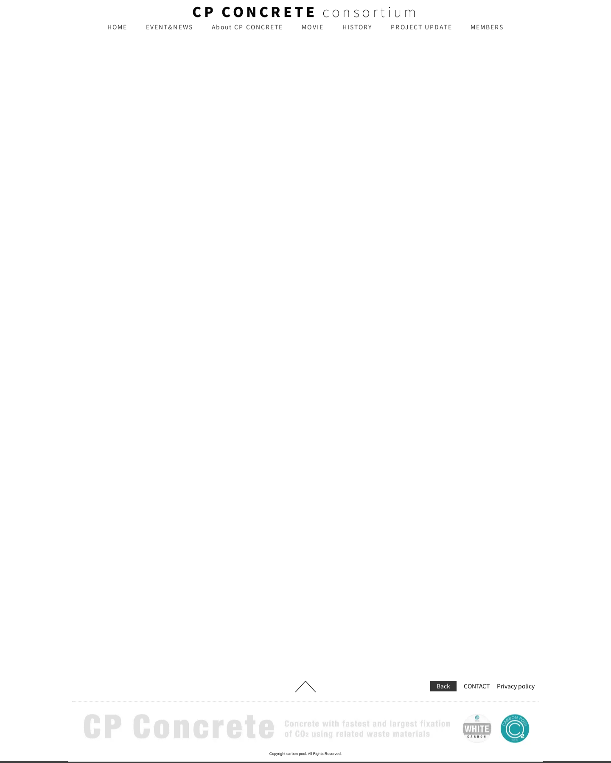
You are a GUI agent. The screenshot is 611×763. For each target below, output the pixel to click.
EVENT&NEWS (169, 33)
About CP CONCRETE (247, 33)
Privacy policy (516, 674)
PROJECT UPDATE (421, 33)
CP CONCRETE (254, 18)
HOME (117, 33)
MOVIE (313, 33)
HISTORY (357, 33)
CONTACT (477, 674)
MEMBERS (487, 33)
